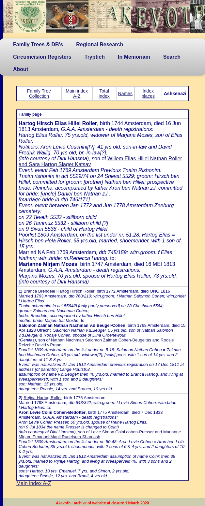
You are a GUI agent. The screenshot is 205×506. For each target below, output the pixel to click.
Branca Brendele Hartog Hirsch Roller (59, 291)
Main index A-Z (77, 93)
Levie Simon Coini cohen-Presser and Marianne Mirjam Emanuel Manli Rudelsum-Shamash (100, 434)
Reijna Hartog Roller (42, 397)
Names (125, 93)
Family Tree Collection (39, 93)
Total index (104, 93)
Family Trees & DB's (38, 44)
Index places (148, 93)
